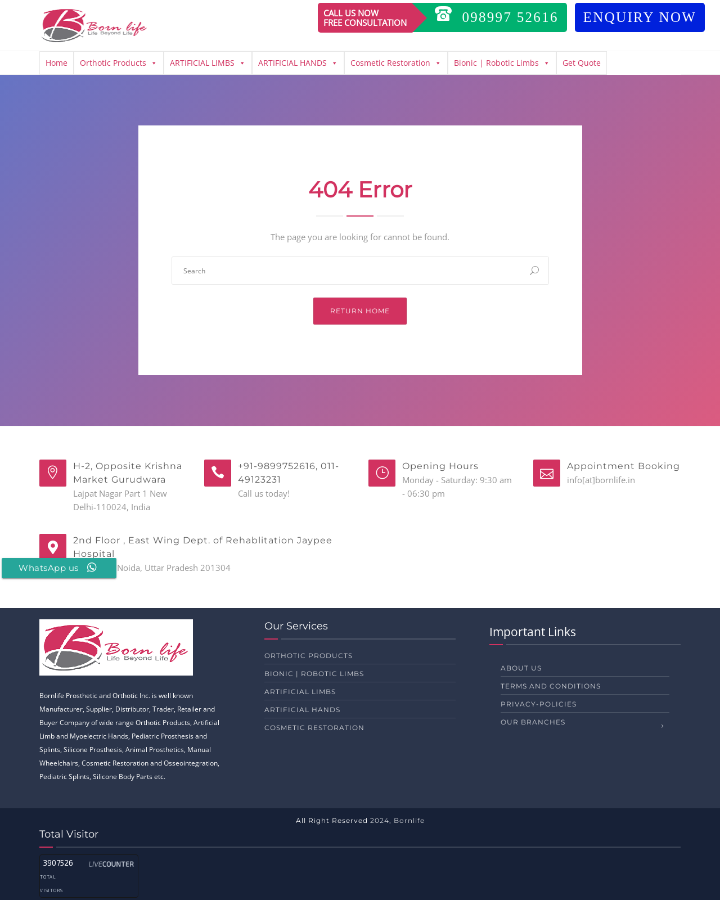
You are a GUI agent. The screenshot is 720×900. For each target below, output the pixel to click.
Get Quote (581, 62)
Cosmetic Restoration (396, 63)
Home (57, 62)
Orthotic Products (119, 63)
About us (521, 668)
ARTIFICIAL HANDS (298, 63)
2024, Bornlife (397, 820)
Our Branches (533, 722)
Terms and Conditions (551, 686)
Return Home (360, 311)
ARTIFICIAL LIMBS (208, 63)
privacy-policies (539, 704)
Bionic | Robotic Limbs (502, 63)
